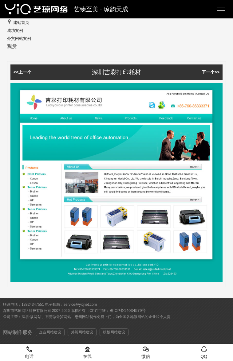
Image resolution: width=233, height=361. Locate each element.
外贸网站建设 (82, 332)
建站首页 (21, 22)
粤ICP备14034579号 (127, 310)
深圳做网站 (31, 316)
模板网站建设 (114, 332)
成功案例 (15, 30)
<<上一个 (22, 72)
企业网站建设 (50, 332)
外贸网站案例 (19, 38)
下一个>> (210, 72)
